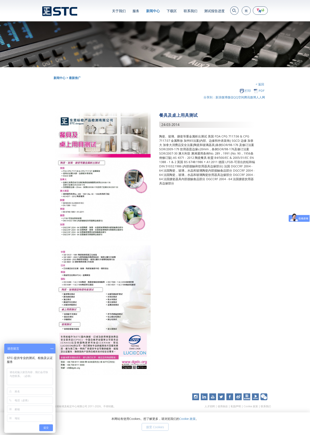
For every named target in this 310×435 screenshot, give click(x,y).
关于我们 (119, 11)
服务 (135, 11)
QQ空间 (238, 97)
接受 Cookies (155, 427)
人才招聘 (210, 406)
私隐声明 (236, 406)
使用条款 (223, 406)
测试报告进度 (214, 11)
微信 (230, 97)
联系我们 (190, 11)
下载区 (172, 11)
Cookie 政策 (251, 406)
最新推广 (75, 78)
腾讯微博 (250, 97)
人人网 (260, 97)
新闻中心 (153, 11)
